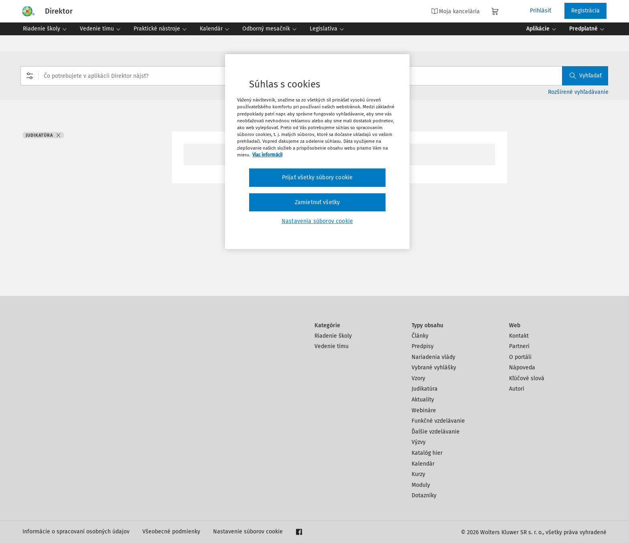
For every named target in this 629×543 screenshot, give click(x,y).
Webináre (424, 410)
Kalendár (423, 463)
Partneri (519, 346)
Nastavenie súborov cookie (248, 531)
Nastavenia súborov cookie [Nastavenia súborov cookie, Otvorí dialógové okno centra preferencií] (317, 221)
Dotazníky (424, 495)
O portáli (520, 357)
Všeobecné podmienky (171, 531)
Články (420, 335)
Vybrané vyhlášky (434, 367)
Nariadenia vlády (433, 357)
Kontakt (519, 335)
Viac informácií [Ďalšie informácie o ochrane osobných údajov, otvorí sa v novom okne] (267, 155)
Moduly (421, 485)
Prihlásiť (540, 10)
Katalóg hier (427, 453)
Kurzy (418, 474)
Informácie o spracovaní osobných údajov (76, 531)
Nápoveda (522, 367)
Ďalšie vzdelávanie (436, 431)
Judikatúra (425, 388)
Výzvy (419, 442)
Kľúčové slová (526, 378)
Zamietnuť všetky (317, 202)
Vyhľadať (586, 75)
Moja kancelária (455, 11)
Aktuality (423, 399)
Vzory (418, 378)
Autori (516, 388)
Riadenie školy (333, 335)
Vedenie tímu (331, 346)
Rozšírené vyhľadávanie (578, 92)
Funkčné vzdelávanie (438, 420)
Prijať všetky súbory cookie (317, 177)
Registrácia (585, 10)
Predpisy (423, 346)
